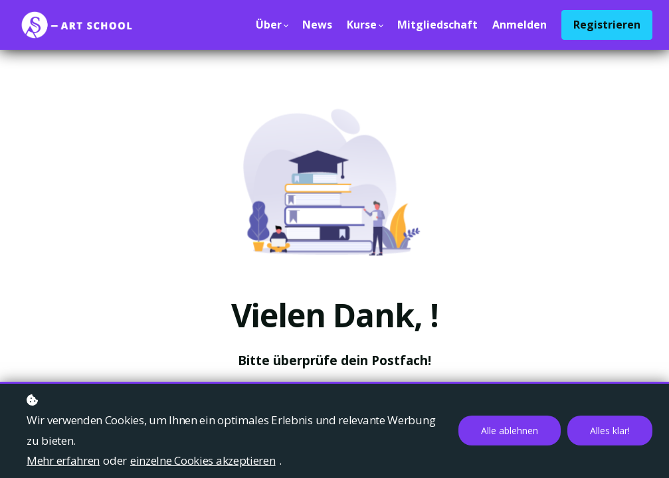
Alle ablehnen (509, 430)
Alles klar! (610, 430)
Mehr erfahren (63, 460)
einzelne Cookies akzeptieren (203, 460)
